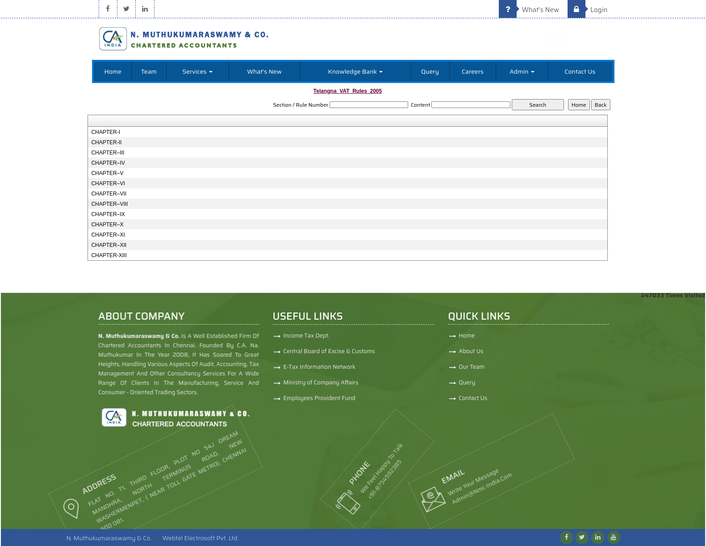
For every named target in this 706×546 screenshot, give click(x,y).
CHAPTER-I (105, 132)
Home (112, 71)
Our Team (501, 366)
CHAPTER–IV (108, 163)
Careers (473, 71)
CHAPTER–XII (108, 245)
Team (149, 71)
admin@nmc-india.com (446, 489)
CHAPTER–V (107, 173)
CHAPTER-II (106, 142)
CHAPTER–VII (108, 194)
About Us (500, 351)
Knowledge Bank (355, 71)
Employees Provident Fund (319, 401)
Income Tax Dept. (307, 339)
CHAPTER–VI (108, 183)
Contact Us (579, 71)
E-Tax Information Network (320, 370)
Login (588, 9)
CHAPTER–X (107, 224)
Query (430, 71)
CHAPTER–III (107, 153)
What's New (529, 9)
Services (197, 71)
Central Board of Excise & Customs (329, 354)
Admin (522, 71)
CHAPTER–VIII (109, 204)
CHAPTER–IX (108, 214)
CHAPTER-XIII (108, 255)
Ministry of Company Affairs (321, 386)
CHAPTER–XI (108, 235)
